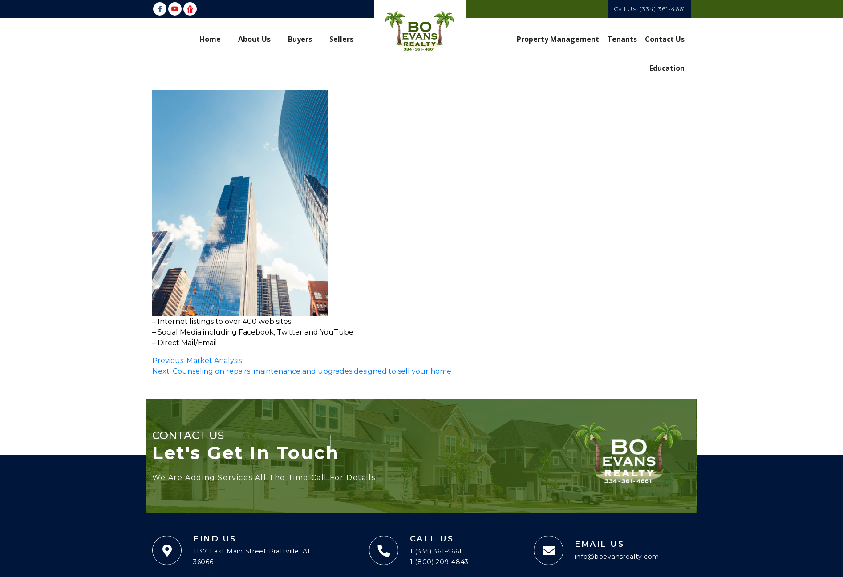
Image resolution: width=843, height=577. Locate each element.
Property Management (558, 39)
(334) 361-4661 (662, 9)
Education (667, 67)
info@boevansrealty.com (617, 557)
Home (210, 39)
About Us (254, 39)
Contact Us (665, 39)
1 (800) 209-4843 (439, 562)
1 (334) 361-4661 (436, 552)
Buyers (300, 39)
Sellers (341, 39)
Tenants (622, 39)
